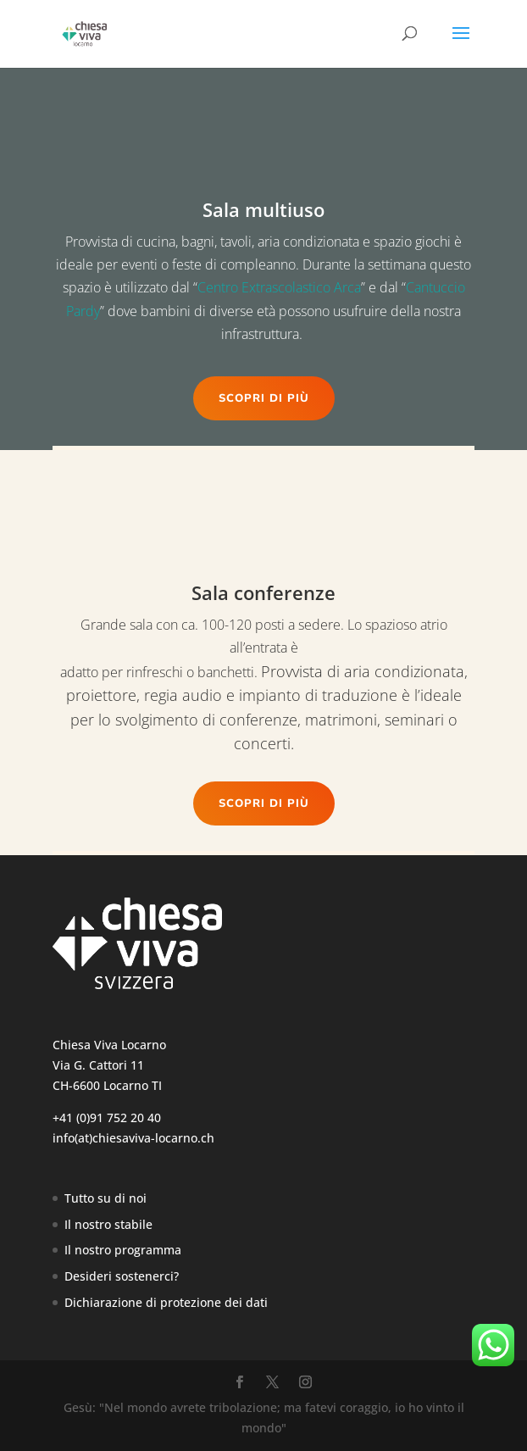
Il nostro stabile (108, 1224)
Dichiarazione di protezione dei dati (166, 1302)
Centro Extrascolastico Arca (279, 287)
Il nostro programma (122, 1250)
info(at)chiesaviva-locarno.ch (133, 1138)
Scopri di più (264, 398)
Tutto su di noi (105, 1198)
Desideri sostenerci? (121, 1276)
